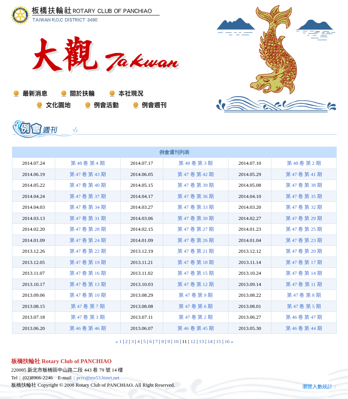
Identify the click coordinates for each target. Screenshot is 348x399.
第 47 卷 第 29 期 (304, 218)
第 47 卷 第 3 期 (88, 317)
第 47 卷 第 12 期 (195, 284)
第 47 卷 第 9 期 (196, 295)
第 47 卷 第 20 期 (304, 251)
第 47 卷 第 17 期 (304, 262)
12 (192, 341)
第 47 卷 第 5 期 (304, 306)
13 (201, 341)
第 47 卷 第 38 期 (304, 185)
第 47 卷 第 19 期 (88, 262)
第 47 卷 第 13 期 (88, 284)
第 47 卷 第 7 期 (88, 306)
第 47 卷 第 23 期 (304, 240)
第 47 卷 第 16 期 (88, 273)
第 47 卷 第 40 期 (88, 185)
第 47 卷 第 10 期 (88, 295)
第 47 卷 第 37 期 (88, 196)
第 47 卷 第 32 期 (304, 207)
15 (218, 341)
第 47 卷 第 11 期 (304, 284)
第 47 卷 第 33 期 (195, 207)
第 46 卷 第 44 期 (304, 328)
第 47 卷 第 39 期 (195, 185)
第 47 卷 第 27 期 (195, 229)
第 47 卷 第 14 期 (304, 273)
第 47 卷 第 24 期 (88, 240)
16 (227, 341)
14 (210, 341)
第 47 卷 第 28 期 (88, 229)
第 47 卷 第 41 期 (304, 174)
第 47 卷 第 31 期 (88, 218)
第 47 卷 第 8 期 (304, 295)
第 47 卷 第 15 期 (195, 273)
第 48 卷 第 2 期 (304, 163)
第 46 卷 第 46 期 (88, 328)
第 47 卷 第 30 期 (195, 218)
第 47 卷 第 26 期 (195, 240)
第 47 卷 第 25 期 (304, 229)
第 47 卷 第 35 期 (304, 196)
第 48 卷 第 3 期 (196, 163)
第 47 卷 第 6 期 (196, 306)
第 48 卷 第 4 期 (88, 163)
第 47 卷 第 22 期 (88, 251)
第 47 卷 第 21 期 (195, 251)
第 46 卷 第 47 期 (304, 317)
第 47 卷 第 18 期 (195, 262)
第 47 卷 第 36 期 (195, 196)
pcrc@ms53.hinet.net (98, 377)
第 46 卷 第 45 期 (195, 328)
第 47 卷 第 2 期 (196, 317)
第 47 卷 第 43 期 (88, 174)
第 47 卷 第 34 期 (88, 207)
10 (176, 341)
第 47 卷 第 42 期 (195, 174)
